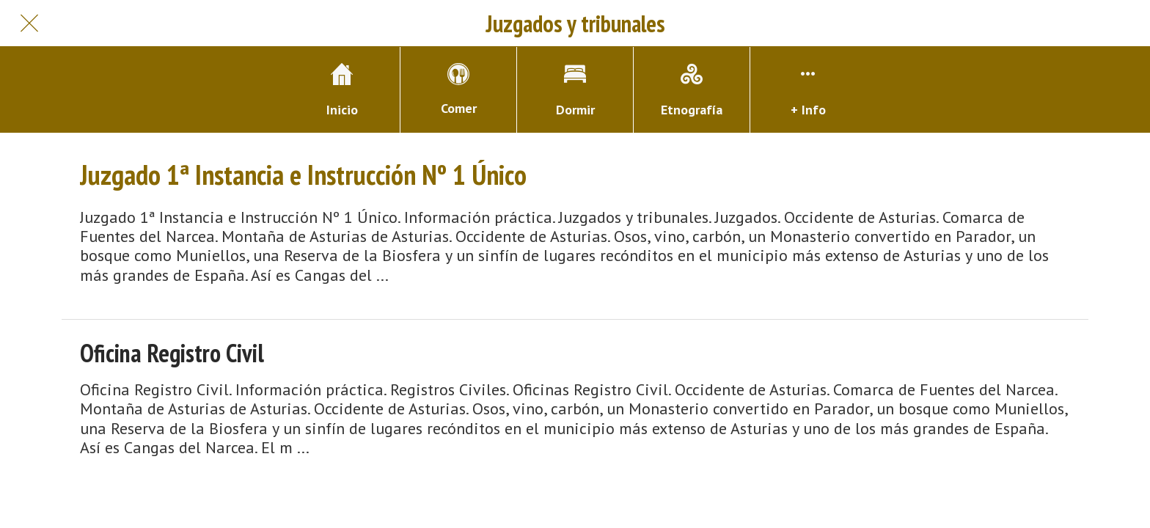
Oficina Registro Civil (172, 353)
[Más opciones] (808, 90)
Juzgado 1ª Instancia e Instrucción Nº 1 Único (303, 174)
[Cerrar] (29, 23)
